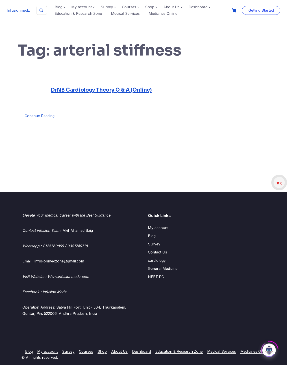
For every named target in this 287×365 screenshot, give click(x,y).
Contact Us (157, 252)
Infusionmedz (18, 10)
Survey (107, 7)
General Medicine (163, 268)
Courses (129, 7)
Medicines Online (163, 13)
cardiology (157, 260)
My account (81, 7)
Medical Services (125, 13)
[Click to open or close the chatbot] (269, 349)
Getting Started (261, 10)
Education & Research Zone (78, 13)
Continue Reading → (42, 116)
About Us (171, 7)
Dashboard (198, 7)
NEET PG (156, 277)
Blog (58, 7)
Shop (149, 7)
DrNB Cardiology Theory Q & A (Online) (101, 90)
